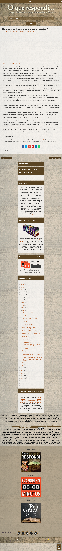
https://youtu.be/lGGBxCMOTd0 (11, 63)
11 (23, 299)
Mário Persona (49, 540)
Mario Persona (16, 426)
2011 (22, 375)
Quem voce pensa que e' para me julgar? (31, 350)
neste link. (31, 214)
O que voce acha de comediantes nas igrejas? (32, 314)
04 (23, 310)
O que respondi (5, 426)
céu (11, 31)
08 (23, 304)
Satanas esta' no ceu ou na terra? (31, 326)
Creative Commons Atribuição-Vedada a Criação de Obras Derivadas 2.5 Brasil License (31, 400)
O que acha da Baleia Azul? (29, 312)
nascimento (22, 31)
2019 (22, 292)
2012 (22, 373)
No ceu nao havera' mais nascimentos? (29, 328)
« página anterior (6, 158)
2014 (22, 370)
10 (23, 301)
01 (23, 365)
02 (23, 364)
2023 (22, 286)
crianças (15, 31)
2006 (22, 383)
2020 (22, 291)
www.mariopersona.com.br (39, 139)
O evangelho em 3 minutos (28, 397)
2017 (22, 296)
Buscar (31, 23)
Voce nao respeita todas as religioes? (32, 357)
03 (23, 362)
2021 (22, 289)
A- (58, 548)
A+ (59, 546)
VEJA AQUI (31, 177)
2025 (22, 283)
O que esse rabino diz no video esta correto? (31, 360)
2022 (22, 287)
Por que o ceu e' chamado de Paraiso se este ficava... (32, 331)
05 (23, 309)
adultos (7, 31)
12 (23, 297)
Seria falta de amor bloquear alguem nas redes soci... (32, 355)
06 (23, 307)
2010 (22, 377)
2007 (22, 382)
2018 (22, 294)
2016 (22, 367)
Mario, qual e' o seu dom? (29, 336)
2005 (22, 385)
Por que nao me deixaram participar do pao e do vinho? (32, 344)
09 (23, 302)
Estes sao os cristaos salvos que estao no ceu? (31, 334)
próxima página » (55, 158)
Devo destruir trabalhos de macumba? (29, 320)
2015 (22, 369)
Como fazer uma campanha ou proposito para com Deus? (30, 317)
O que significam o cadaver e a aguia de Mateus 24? (32, 341)
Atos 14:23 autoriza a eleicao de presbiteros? (30, 347)
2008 (22, 380)
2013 (22, 372)
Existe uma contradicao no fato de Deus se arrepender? (31, 323)
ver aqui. (35, 251)
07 (23, 305)
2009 (22, 378)
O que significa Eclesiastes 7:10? (30, 353)
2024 (22, 284)
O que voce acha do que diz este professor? (31, 338)
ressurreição (30, 31)
